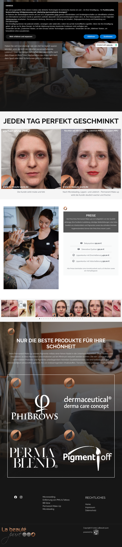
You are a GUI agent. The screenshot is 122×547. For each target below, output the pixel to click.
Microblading (48, 509)
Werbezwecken (11, 19)
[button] (3, 308)
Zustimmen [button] (108, 36)
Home (88, 504)
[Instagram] (21, 497)
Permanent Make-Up (52, 506)
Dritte (56, 15)
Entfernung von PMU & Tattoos (56, 500)
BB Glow (46, 503)
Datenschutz (90, 510)
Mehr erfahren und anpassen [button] (21, 36)
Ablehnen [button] (91, 36)
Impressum (90, 507)
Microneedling (49, 497)
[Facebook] (15, 497)
